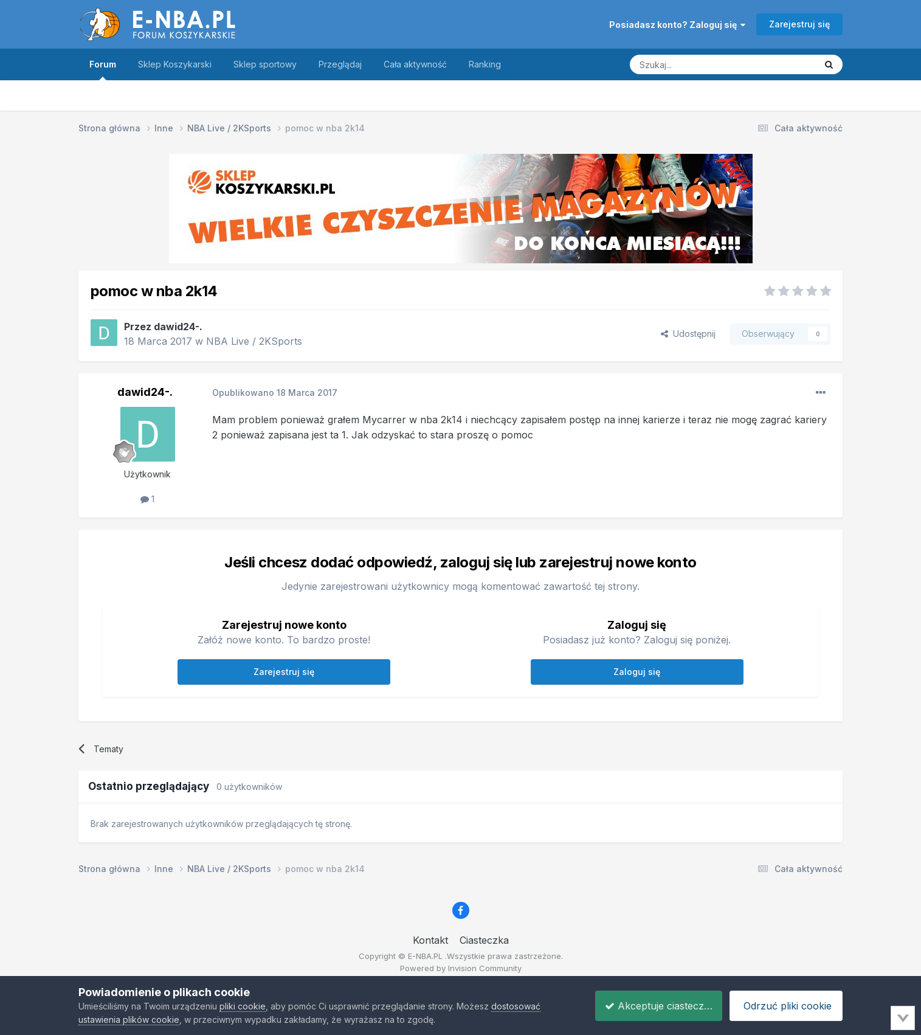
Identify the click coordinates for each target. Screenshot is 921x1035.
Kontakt (430, 940)
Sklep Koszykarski (175, 64)
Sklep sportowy (265, 64)
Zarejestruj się (799, 24)
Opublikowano (274, 392)
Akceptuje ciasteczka (651, 1006)
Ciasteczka (484, 940)
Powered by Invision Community (461, 968)
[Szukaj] (692, 64)
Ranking (485, 64)
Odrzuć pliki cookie (784, 1006)
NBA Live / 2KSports (254, 341)
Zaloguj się (636, 671)
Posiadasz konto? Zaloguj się (677, 24)
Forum (102, 69)
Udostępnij (688, 333)
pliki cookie (242, 1006)
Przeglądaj (340, 64)
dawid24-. (178, 326)
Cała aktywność (415, 64)
